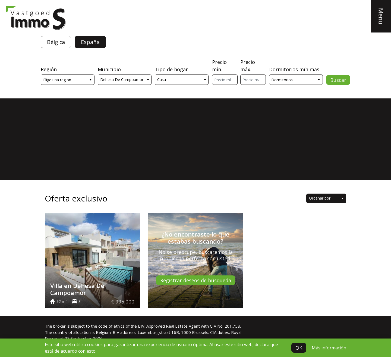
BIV (141, 326)
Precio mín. (219, 66)
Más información (329, 348)
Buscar (338, 80)
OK (298, 347)
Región (49, 69)
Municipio (109, 69)
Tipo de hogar (171, 69)
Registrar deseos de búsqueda (195, 280)
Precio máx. (247, 66)
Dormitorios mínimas (294, 69)
